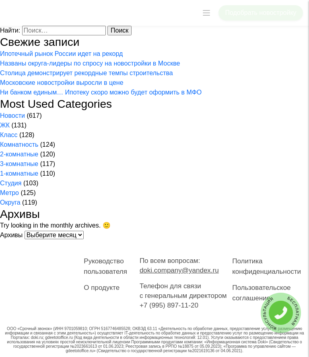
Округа (10, 202)
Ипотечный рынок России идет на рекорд (61, 53)
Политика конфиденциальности (266, 266)
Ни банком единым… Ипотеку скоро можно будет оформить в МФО (101, 92)
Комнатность (19, 144)
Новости (12, 115)
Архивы (11, 235)
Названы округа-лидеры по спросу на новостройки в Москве (90, 63)
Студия (10, 183)
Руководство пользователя (105, 266)
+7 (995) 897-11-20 (169, 305)
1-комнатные (19, 173)
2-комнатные (19, 154)
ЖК (5, 125)
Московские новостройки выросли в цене (62, 82)
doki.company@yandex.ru (179, 270)
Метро (9, 192)
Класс (9, 134)
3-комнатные (19, 163)
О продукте (101, 287)
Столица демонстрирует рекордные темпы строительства (86, 73)
